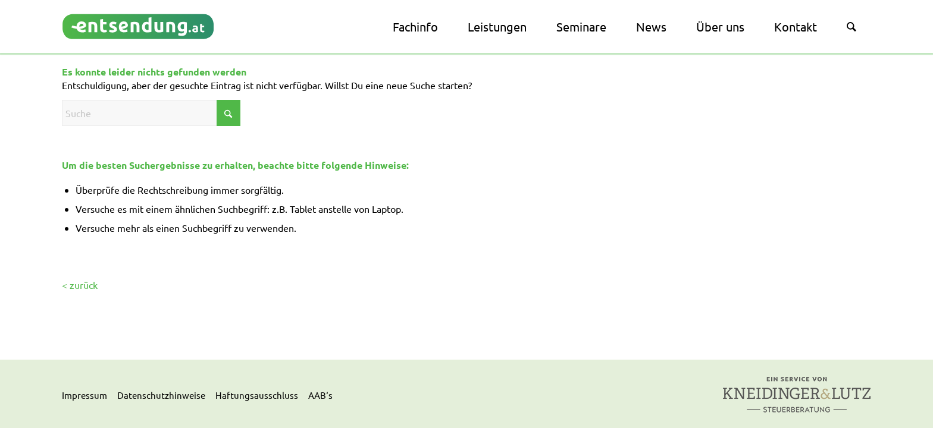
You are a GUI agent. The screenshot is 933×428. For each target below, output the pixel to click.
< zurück (80, 285)
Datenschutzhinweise (161, 395)
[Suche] (851, 27)
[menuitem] (415, 27)
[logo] (138, 26)
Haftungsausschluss (256, 395)
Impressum (84, 395)
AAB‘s (320, 395)
